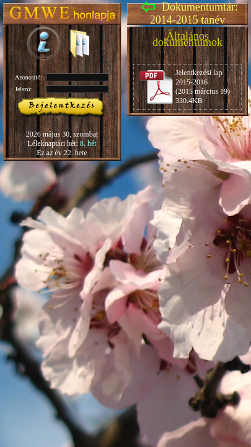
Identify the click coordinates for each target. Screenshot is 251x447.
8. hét (88, 143)
